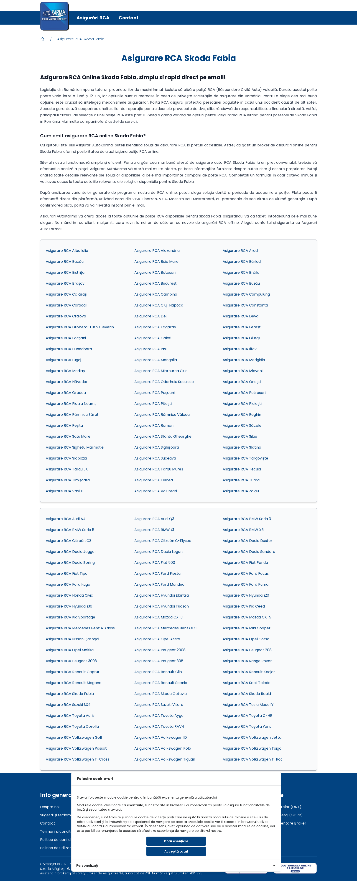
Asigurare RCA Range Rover (247, 661)
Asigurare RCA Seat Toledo (246, 682)
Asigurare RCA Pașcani (154, 392)
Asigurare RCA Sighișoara (156, 447)
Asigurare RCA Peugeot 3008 (71, 661)
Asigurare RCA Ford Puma (245, 584)
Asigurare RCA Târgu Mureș (158, 469)
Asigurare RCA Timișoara (68, 480)
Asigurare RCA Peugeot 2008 (160, 650)
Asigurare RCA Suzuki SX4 (68, 704)
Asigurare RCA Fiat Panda (245, 562)
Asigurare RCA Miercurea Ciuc (161, 370)
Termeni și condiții (56, 831)
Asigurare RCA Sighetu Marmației (75, 447)
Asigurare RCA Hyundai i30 (69, 606)
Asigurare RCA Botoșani (155, 272)
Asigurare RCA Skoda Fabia (81, 39)
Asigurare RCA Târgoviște (245, 458)
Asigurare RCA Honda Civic (69, 595)
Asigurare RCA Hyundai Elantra (161, 595)
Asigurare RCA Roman (153, 425)
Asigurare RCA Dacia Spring (70, 562)
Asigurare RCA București (155, 283)
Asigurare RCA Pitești (153, 403)
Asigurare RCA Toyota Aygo (159, 715)
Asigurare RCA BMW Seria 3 (247, 518)
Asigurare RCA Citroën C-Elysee (162, 540)
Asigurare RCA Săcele (242, 425)
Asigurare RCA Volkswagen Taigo (252, 748)
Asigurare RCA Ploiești (242, 403)
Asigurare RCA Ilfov (240, 349)
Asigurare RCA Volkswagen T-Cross (77, 759)
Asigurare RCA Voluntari (155, 491)
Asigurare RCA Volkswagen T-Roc (253, 759)
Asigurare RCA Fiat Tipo (66, 573)
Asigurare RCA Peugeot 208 (247, 650)
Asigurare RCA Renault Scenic (160, 682)
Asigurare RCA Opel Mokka (70, 650)
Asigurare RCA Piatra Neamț (71, 403)
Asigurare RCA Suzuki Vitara (158, 704)
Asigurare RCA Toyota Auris (70, 715)
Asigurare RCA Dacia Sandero (249, 551)
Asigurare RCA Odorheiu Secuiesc (164, 381)
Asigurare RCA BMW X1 (154, 529)
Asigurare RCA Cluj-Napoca (158, 305)
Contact (128, 18)
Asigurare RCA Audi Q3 (154, 518)
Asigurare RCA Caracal (66, 305)
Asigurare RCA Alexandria (157, 250)
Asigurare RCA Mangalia (155, 360)
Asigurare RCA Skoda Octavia (160, 693)
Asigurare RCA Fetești (242, 327)
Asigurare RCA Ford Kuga (68, 584)
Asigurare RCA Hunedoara (69, 349)
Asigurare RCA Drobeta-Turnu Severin (80, 327)
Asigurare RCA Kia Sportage (70, 617)
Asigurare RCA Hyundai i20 (246, 595)
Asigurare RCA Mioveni (243, 370)
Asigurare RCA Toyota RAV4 (159, 726)
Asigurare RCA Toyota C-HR (247, 715)
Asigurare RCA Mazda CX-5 (247, 617)
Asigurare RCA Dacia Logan (158, 551)
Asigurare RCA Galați (152, 338)
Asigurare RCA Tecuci (242, 469)
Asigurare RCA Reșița (64, 425)
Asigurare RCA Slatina (242, 447)
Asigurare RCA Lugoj (63, 360)
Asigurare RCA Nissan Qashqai (72, 639)
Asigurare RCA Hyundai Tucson (161, 606)
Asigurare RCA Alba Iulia (67, 250)
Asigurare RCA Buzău (241, 283)
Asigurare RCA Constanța (245, 305)
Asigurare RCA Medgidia (244, 360)
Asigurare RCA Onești (242, 381)
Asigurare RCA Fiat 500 (154, 562)
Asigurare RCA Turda (241, 480)
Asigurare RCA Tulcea (153, 480)
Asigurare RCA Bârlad (242, 261)
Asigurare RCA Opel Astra (157, 639)
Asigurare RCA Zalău (241, 491)
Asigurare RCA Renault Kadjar (249, 671)
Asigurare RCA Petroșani (244, 392)
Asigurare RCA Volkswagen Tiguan (164, 759)
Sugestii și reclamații (58, 815)
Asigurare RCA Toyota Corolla (72, 726)
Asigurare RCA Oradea (66, 392)
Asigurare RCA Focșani (66, 338)
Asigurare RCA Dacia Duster (247, 540)
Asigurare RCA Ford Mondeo (159, 584)
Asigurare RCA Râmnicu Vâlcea (162, 414)
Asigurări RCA (93, 18)
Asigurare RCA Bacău (65, 261)
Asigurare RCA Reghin (242, 414)
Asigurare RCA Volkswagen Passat (76, 748)
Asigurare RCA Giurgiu (242, 338)
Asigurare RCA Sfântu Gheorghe (162, 436)
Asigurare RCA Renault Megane (73, 682)
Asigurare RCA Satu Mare (68, 436)
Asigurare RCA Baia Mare (156, 261)
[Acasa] (42, 39)
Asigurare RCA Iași (150, 349)
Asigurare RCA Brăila (241, 272)
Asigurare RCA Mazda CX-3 (158, 617)
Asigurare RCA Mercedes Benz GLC (165, 628)
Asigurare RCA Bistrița (65, 272)
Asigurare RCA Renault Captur (72, 671)
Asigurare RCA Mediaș (65, 370)
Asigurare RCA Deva (240, 316)
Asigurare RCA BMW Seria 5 (70, 529)
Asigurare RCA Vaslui (64, 491)
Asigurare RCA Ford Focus (246, 573)
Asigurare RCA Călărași (66, 294)
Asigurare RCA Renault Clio (158, 671)
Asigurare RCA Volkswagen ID (160, 737)
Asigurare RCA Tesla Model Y (248, 704)
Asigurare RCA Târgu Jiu (67, 469)
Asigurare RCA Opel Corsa (246, 639)
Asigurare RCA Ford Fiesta (157, 573)
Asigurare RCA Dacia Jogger (71, 551)
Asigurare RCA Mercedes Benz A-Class (80, 628)
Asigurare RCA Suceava (155, 458)
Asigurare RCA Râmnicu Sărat (72, 414)
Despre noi (49, 806)
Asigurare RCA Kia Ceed (244, 606)
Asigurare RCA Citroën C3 (68, 540)
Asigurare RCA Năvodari (67, 381)
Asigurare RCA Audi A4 (66, 518)
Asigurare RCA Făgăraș (155, 327)
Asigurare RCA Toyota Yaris (247, 726)
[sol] (295, 868)
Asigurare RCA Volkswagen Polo (162, 748)
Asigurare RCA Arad (240, 250)
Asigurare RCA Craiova (66, 316)
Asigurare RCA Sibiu (240, 436)
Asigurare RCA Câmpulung (246, 294)
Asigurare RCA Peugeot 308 (158, 661)
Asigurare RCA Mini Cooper (246, 628)
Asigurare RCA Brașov (65, 283)
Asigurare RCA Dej (150, 316)
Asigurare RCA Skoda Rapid (247, 693)
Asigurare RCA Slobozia (66, 458)
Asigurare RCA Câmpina (155, 294)
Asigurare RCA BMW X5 (243, 529)
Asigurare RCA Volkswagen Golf (74, 737)
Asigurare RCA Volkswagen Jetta (252, 737)
